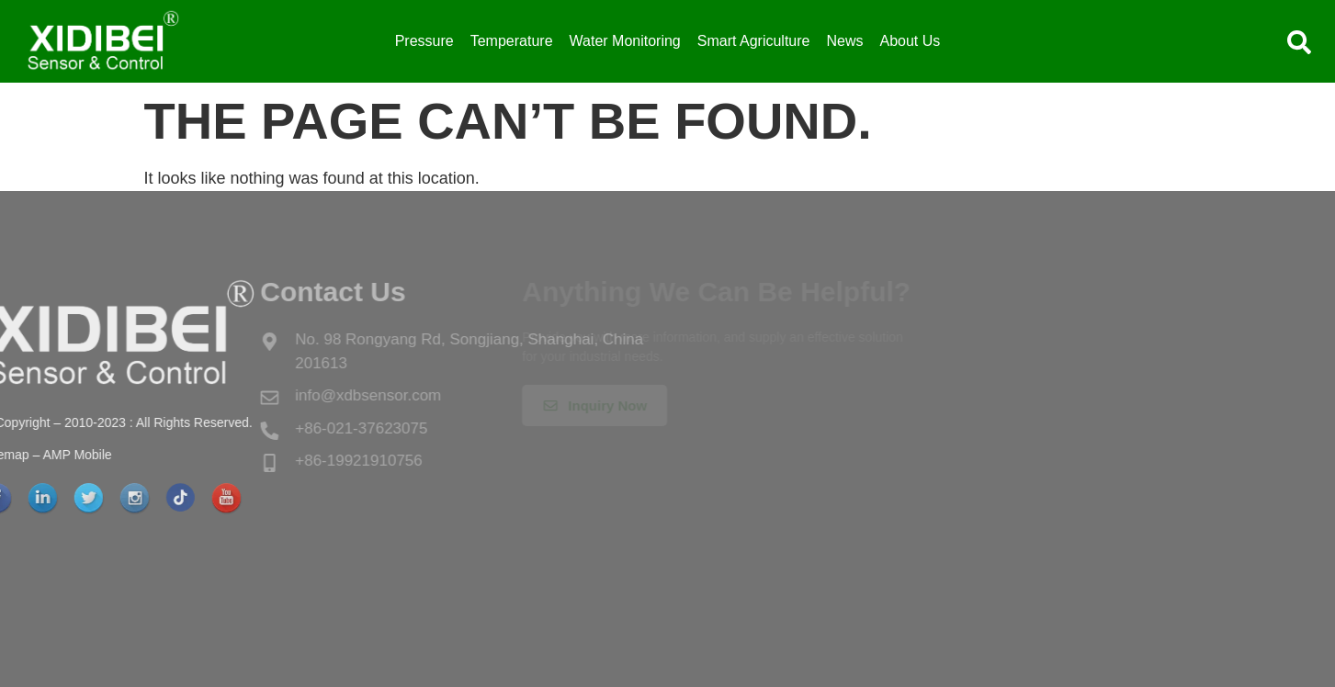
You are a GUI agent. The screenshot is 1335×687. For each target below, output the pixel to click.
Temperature (511, 41)
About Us (910, 41)
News (844, 41)
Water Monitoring (625, 41)
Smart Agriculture (753, 41)
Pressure (424, 41)
